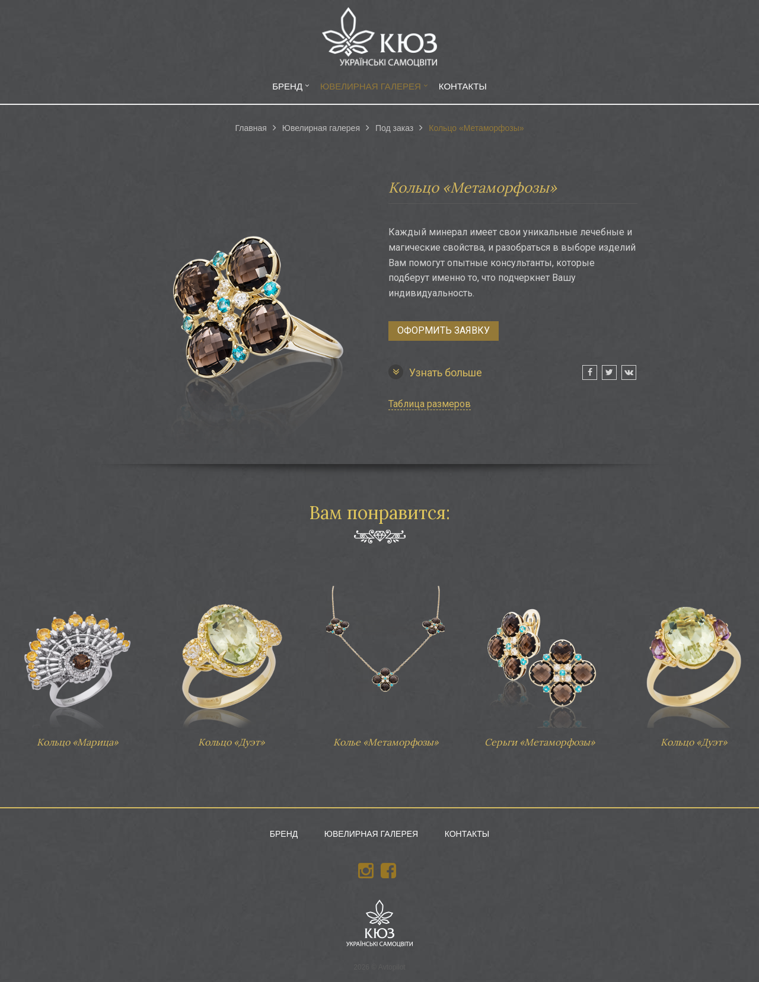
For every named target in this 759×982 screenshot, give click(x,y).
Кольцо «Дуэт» (231, 661)
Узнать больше (435, 371)
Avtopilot (392, 967)
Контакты (463, 86)
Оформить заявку (443, 330)
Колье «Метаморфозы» (385, 661)
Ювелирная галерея (370, 86)
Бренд (287, 86)
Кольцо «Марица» (77, 661)
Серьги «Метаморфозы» (540, 661)
